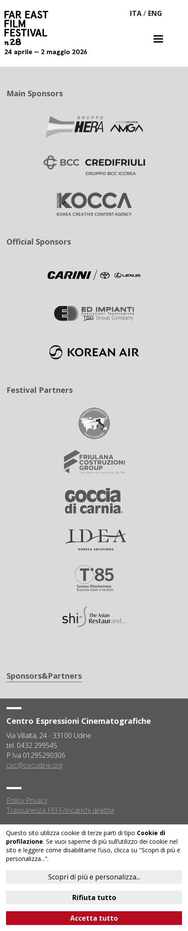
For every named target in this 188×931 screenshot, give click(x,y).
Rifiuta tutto (94, 897)
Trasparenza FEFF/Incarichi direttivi (60, 810)
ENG (155, 13)
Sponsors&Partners (44, 676)
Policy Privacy (26, 800)
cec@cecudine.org (34, 765)
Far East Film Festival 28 (30, 28)
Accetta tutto (94, 918)
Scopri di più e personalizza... (94, 877)
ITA (136, 13)
